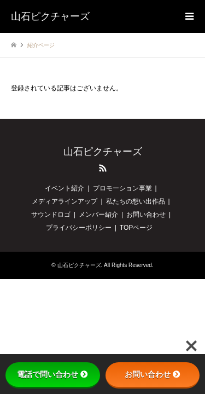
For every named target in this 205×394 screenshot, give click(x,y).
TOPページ (136, 227)
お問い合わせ (146, 214)
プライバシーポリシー (79, 227)
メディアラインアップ (64, 201)
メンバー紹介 (98, 214)
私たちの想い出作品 (135, 201)
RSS (103, 168)
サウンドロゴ (51, 214)
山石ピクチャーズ (102, 151)
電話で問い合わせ (52, 374)
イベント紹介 (64, 188)
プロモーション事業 (122, 188)
